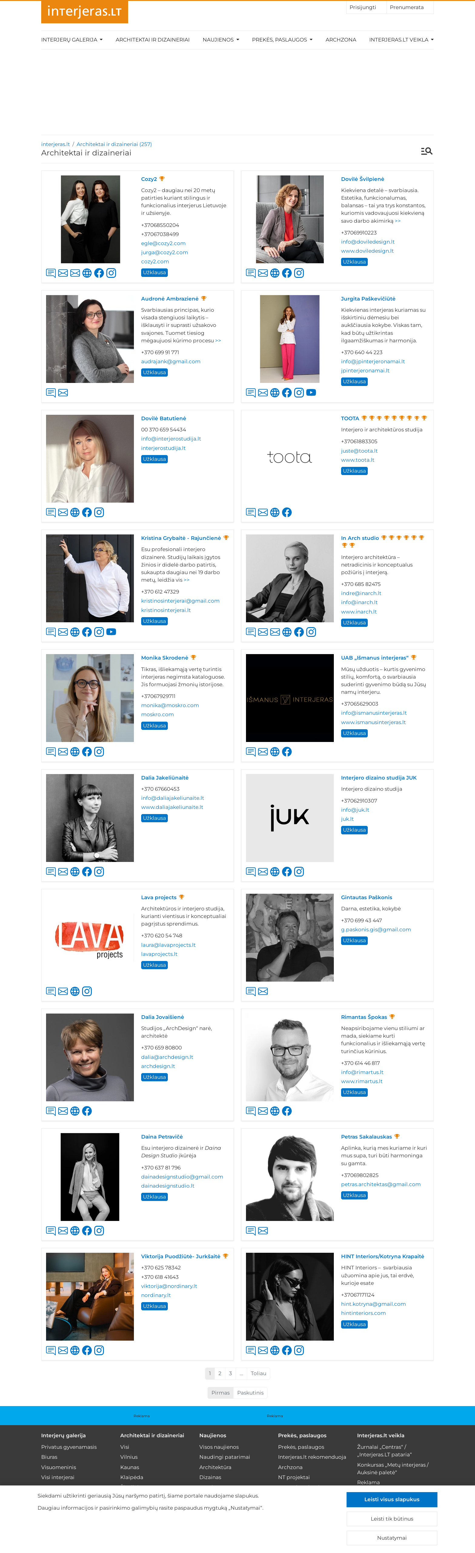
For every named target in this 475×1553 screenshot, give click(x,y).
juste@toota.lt (359, 451)
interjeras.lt (55, 144)
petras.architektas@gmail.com (381, 1184)
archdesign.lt (158, 1066)
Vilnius (129, 1457)
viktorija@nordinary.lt (169, 1286)
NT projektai (294, 1477)
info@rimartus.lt (362, 1072)
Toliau (258, 1373)
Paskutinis (250, 1393)
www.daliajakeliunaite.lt (172, 807)
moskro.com (157, 714)
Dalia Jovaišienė (162, 1017)
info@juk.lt (355, 810)
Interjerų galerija (63, 1435)
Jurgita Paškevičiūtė (368, 299)
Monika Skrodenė (164, 658)
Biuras (49, 1457)
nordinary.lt (156, 1295)
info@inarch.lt (359, 602)
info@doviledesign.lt (368, 242)
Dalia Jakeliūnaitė (165, 778)
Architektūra (215, 1467)
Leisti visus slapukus (392, 1499)
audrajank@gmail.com (171, 361)
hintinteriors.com (363, 1313)
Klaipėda (131, 1477)
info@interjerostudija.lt (171, 439)
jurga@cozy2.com (164, 252)
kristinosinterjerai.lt (166, 610)
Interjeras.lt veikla (380, 1435)
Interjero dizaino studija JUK (379, 778)
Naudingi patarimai (224, 1457)
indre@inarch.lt (361, 593)
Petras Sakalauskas (366, 1137)
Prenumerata (410, 7)
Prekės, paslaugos (302, 1435)
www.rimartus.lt (362, 1081)
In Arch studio (360, 538)
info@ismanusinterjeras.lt (374, 713)
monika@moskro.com (170, 705)
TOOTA (350, 418)
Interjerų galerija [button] (69, 40)
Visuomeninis (58, 1467)
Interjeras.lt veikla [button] (399, 40)
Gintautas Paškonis (366, 897)
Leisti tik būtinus (392, 1519)
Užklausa (154, 272)
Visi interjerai (58, 1477)
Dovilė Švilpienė (362, 179)
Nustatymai (392, 1538)
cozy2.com (155, 261)
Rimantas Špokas (364, 1017)
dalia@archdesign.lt (167, 1057)
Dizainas (210, 1477)
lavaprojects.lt (159, 954)
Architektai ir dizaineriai (153, 40)
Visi (124, 1447)
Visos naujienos (219, 1447)
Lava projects (159, 897)
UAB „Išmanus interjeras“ (375, 658)
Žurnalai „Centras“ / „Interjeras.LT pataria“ (384, 1451)
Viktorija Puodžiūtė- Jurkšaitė (181, 1256)
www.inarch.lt (359, 612)
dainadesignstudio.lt (167, 1186)
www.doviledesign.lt (367, 251)
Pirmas (220, 1393)
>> (398, 221)
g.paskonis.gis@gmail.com (376, 929)
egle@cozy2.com (163, 243)
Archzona (341, 40)
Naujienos (212, 1435)
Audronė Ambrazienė (170, 299)
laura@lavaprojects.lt (168, 945)
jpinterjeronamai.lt (365, 370)
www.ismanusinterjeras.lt (373, 722)
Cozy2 (149, 179)
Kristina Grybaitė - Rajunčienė (181, 538)
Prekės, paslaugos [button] (280, 40)
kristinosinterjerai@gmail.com (180, 601)
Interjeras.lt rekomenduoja (312, 1457)
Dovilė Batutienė (163, 418)
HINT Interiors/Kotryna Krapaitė (382, 1256)
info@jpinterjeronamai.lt (373, 361)
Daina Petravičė (162, 1137)
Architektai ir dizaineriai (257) (114, 144)
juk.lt (347, 819)
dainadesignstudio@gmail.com (182, 1177)
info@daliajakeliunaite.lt (172, 798)
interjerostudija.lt (163, 448)
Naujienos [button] (219, 40)
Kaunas (129, 1467)
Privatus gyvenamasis (69, 1447)
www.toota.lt (357, 460)
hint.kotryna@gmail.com (373, 1304)
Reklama (142, 1416)
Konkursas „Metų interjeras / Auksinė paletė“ (393, 1468)
